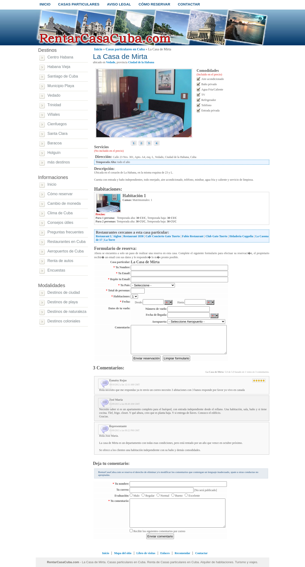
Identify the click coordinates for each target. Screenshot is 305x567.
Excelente (194, 495)
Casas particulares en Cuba (125, 49)
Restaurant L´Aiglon (108, 236)
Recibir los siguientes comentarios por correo (159, 531)
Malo (136, 495)
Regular (149, 495)
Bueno (179, 495)
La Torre (109, 240)
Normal (164, 495)
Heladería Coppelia (241, 236)
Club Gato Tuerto (216, 236)
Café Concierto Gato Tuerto (163, 236)
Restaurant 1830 (133, 236)
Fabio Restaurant (192, 236)
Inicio (98, 49)
